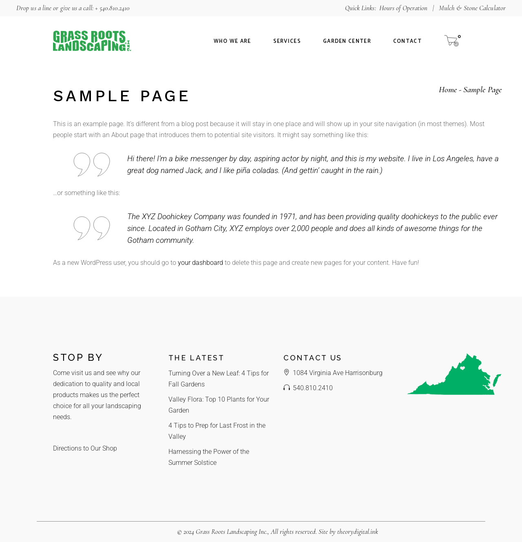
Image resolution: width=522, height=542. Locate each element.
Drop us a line (33, 8)
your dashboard (200, 263)
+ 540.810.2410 (112, 8)
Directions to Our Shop (85, 448)
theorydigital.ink (357, 531)
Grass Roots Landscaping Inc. (232, 531)
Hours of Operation (403, 8)
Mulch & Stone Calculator (472, 8)
